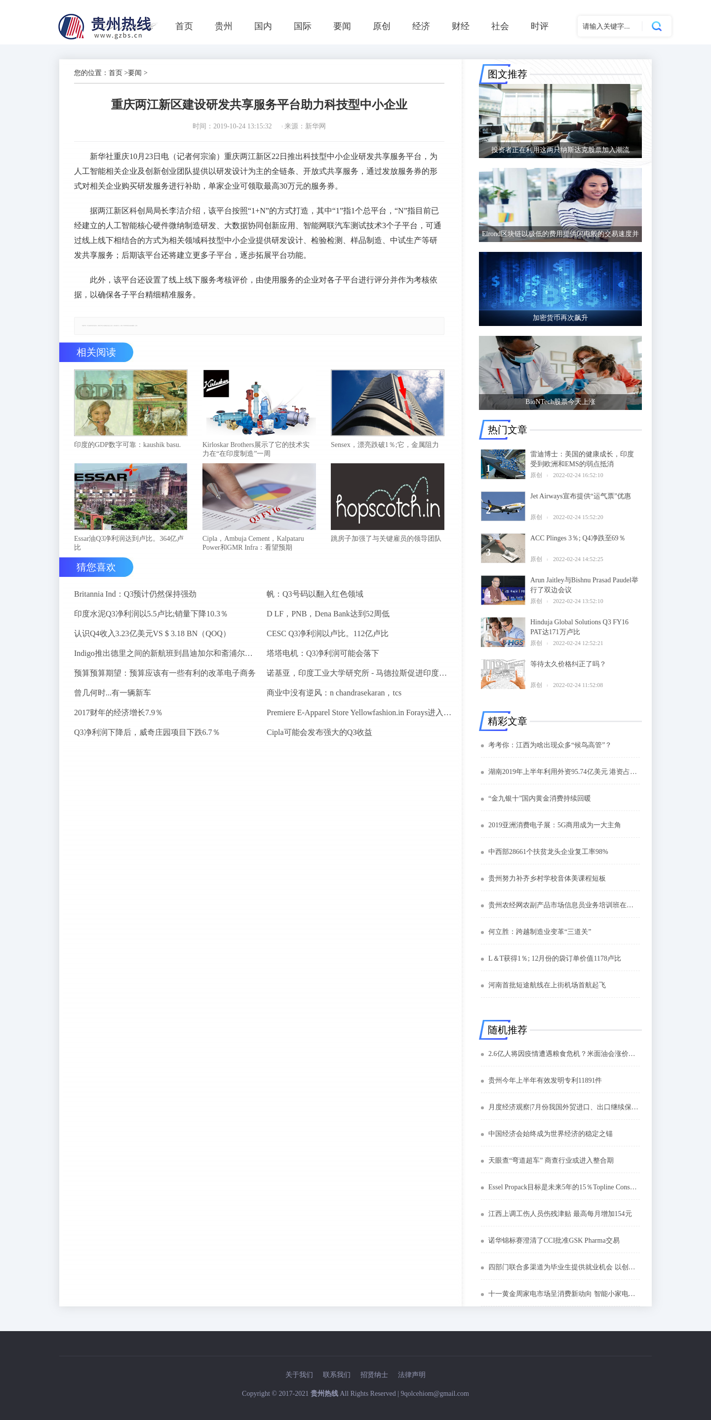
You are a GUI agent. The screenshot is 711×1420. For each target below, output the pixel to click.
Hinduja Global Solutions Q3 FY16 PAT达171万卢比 (579, 627)
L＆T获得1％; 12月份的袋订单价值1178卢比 (554, 958)
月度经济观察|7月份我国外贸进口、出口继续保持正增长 (564, 1107)
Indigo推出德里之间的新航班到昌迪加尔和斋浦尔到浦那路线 (166, 653)
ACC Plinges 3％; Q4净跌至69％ (578, 538)
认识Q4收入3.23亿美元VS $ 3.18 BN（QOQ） (152, 633)
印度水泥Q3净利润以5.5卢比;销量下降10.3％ (151, 613)
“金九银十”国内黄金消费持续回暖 (539, 798)
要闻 (342, 26)
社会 (500, 26)
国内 (263, 26)
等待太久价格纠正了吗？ (568, 664)
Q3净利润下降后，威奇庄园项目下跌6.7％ (147, 732)
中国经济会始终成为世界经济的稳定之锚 (550, 1133)
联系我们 (337, 1375)
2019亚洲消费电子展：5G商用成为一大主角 (554, 825)
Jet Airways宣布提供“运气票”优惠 (580, 496)
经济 (421, 26)
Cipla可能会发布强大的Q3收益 (319, 732)
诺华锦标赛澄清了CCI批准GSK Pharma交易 (554, 1240)
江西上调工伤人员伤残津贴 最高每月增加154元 (560, 1213)
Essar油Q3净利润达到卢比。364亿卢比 (129, 543)
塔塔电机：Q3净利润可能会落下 (323, 653)
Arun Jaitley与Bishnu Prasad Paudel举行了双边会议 (584, 585)
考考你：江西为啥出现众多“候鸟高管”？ (550, 745)
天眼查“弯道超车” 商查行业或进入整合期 (551, 1160)
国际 (303, 26)
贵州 (224, 26)
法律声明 (412, 1375)
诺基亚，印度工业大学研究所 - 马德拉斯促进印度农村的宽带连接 (359, 673)
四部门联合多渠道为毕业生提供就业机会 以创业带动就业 (564, 1267)
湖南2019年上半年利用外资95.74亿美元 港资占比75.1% (564, 771)
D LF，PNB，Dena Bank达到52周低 (328, 613)
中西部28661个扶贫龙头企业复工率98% (548, 851)
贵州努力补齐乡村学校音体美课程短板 (547, 878)
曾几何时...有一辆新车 (112, 693)
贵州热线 (324, 1393)
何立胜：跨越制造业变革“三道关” (539, 931)
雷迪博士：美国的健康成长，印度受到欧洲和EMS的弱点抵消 (582, 459)
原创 (382, 26)
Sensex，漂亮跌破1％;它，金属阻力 (385, 444)
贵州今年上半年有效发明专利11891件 (545, 1080)
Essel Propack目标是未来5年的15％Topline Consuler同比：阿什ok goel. (564, 1187)
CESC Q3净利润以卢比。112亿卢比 (328, 633)
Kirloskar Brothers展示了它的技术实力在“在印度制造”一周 (256, 449)
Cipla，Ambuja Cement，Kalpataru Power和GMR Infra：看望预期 (253, 543)
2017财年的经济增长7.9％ (118, 712)
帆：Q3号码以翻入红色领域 (315, 594)
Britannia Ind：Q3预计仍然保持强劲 (135, 594)
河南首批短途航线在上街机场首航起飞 (547, 985)
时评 (540, 26)
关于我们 (299, 1375)
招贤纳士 (374, 1375)
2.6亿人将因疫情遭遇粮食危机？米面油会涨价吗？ (564, 1053)
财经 (461, 26)
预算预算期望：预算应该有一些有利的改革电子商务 (165, 673)
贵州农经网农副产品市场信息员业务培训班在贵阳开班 (564, 905)
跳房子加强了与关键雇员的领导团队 (386, 538)
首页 (184, 26)
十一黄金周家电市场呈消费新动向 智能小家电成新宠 (564, 1294)
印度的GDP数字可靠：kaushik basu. (127, 444)
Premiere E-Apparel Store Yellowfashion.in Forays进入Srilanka (359, 712)
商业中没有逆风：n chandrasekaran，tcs (334, 693)
